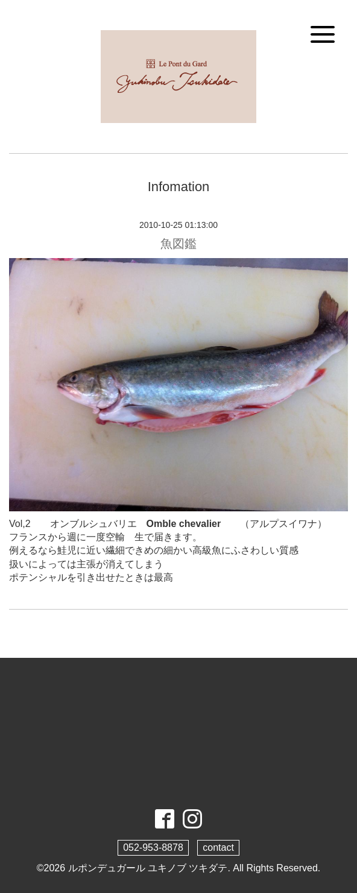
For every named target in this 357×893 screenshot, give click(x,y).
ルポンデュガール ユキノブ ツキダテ (148, 868)
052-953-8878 (153, 847)
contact (218, 847)
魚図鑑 (178, 243)
